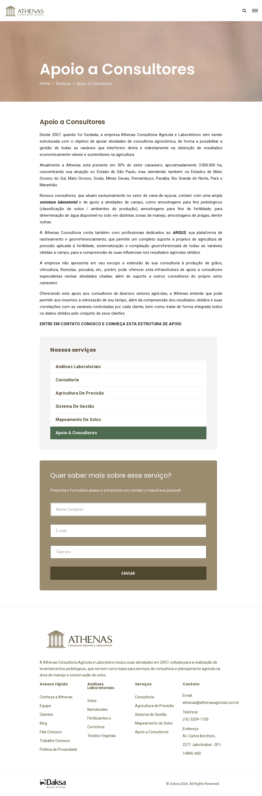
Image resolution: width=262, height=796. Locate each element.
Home (45, 83)
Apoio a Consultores (76, 432)
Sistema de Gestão (75, 406)
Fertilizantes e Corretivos (99, 722)
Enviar (128, 573)
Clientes (46, 714)
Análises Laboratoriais (78, 366)
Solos (92, 701)
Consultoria (67, 379)
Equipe (45, 706)
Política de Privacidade (58, 749)
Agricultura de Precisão (80, 393)
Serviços (63, 83)
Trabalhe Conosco (55, 741)
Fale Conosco (51, 732)
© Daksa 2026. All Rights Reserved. (193, 784)
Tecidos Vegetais (101, 736)
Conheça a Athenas (56, 697)
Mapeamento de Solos (78, 419)
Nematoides (97, 709)
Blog (43, 723)
